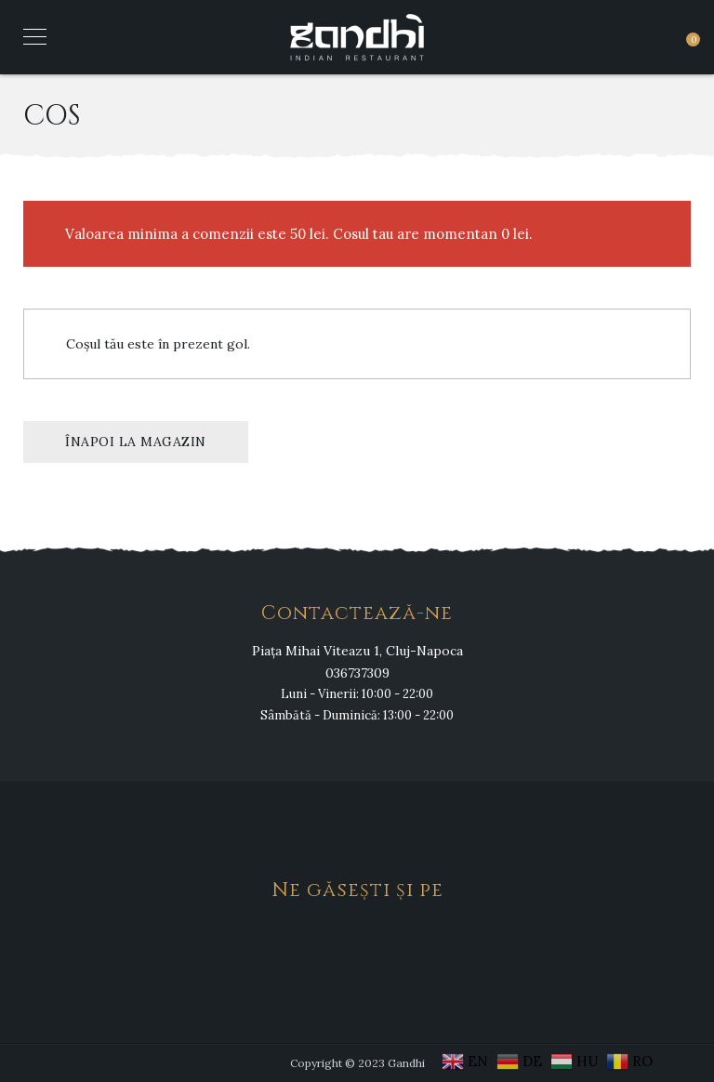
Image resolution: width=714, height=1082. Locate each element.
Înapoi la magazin (135, 441)
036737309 (357, 673)
